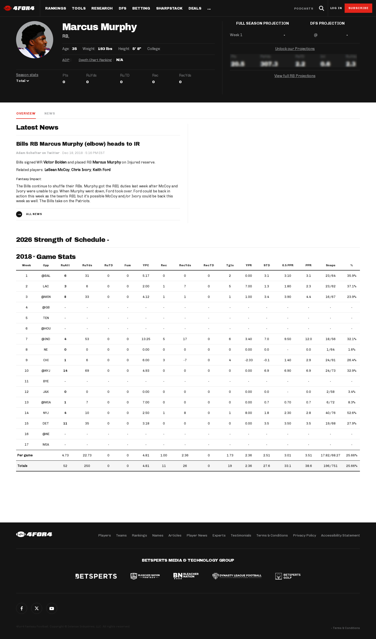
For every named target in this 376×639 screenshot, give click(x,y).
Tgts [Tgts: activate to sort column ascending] (230, 265)
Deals (195, 8)
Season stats (27, 75)
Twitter (36, 608)
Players (104, 535)
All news (34, 214)
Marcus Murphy (107, 162)
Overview (25, 113)
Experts (219, 535)
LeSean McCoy (57, 170)
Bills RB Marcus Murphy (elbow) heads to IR (78, 144)
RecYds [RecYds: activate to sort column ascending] (185, 265)
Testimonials (241, 535)
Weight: (89, 48)
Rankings (55, 8)
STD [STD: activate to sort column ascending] (267, 265)
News (49, 113)
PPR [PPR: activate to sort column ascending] (308, 265)
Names (157, 535)
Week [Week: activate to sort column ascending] (26, 265)
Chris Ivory (81, 170)
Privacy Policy (304, 535)
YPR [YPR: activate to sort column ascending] (249, 265)
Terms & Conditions (272, 535)
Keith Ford (102, 170)
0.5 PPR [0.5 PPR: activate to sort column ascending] (287, 265)
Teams (121, 535)
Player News (196, 535)
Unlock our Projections (295, 52)
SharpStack (169, 8)
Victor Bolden (55, 162)
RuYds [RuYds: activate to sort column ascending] (87, 265)
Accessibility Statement (340, 535)
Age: (65, 48)
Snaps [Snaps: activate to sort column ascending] (330, 265)
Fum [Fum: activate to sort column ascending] (127, 265)
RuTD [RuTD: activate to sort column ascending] (108, 265)
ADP (65, 60)
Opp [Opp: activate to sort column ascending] (46, 265)
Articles (174, 535)
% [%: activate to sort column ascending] (351, 265)
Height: (124, 48)
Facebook (21, 608)
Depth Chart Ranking (95, 60)
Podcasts (303, 8)
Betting (141, 8)
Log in (336, 8)
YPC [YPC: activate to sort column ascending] (146, 265)
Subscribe (358, 8)
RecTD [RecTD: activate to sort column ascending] (209, 265)
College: (153, 48)
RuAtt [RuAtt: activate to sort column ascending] (65, 265)
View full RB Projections (295, 80)
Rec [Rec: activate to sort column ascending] (164, 265)
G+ (51, 608)
